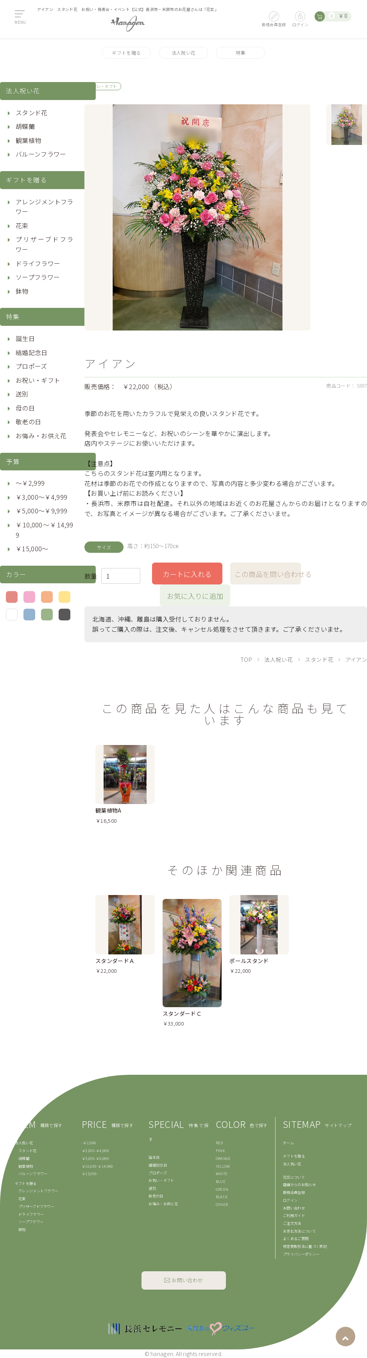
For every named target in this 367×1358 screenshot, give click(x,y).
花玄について (294, 1177)
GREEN (222, 1189)
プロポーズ (31, 366)
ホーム (288, 1142)
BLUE (221, 1181)
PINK (220, 1150)
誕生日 (25, 338)
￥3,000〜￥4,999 (41, 497)
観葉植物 (28, 140)
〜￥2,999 (30, 483)
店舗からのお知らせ (299, 1184)
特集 (240, 52)
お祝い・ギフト (38, 380)
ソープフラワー (38, 277)
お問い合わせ (294, 1208)
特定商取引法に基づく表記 (305, 1246)
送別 (22, 393)
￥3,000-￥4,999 (95, 1150)
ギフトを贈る (126, 52)
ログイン (290, 1200)
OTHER (222, 1204)
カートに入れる (187, 574)
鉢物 (22, 291)
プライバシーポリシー (301, 1254)
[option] (197, 217)
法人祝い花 (184, 52)
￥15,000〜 (32, 548)
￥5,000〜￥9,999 (41, 510)
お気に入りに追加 (195, 596)
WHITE (222, 1173)
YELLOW (223, 1166)
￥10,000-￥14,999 (97, 1166)
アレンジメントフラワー (44, 206)
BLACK (222, 1196)
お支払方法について (299, 1231)
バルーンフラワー (41, 154)
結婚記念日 (32, 352)
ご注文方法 (292, 1223)
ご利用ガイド (294, 1215)
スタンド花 (32, 112)
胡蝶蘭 (25, 126)
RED (219, 1142)
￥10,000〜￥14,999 (44, 530)
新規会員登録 (294, 1192)
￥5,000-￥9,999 (95, 1158)
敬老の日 (28, 421)
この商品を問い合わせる (268, 574)
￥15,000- (90, 1173)
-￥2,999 (89, 1142)
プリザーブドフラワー (44, 244)
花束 (22, 225)
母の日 (25, 408)
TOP (246, 659)
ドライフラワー (38, 263)
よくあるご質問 (295, 1238)
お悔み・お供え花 (41, 435)
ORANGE (223, 1158)
